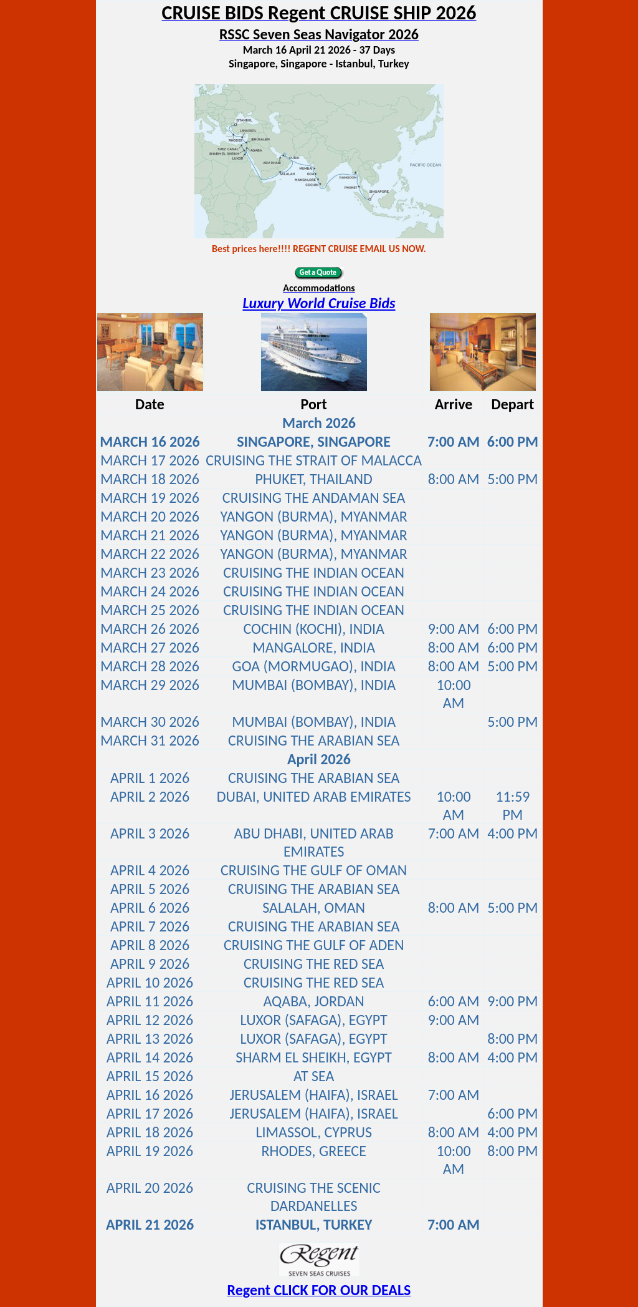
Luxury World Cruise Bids (318, 303)
